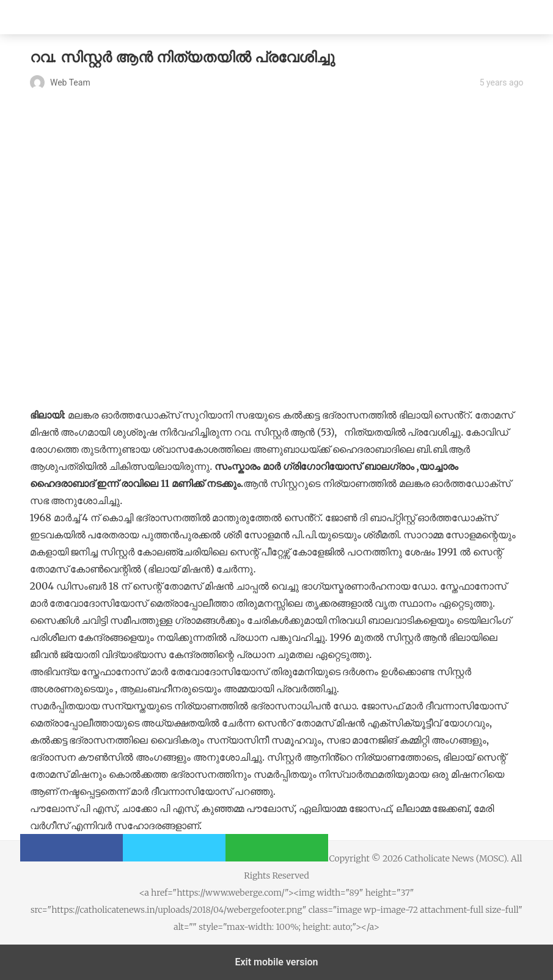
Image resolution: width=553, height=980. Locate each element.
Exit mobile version (276, 962)
